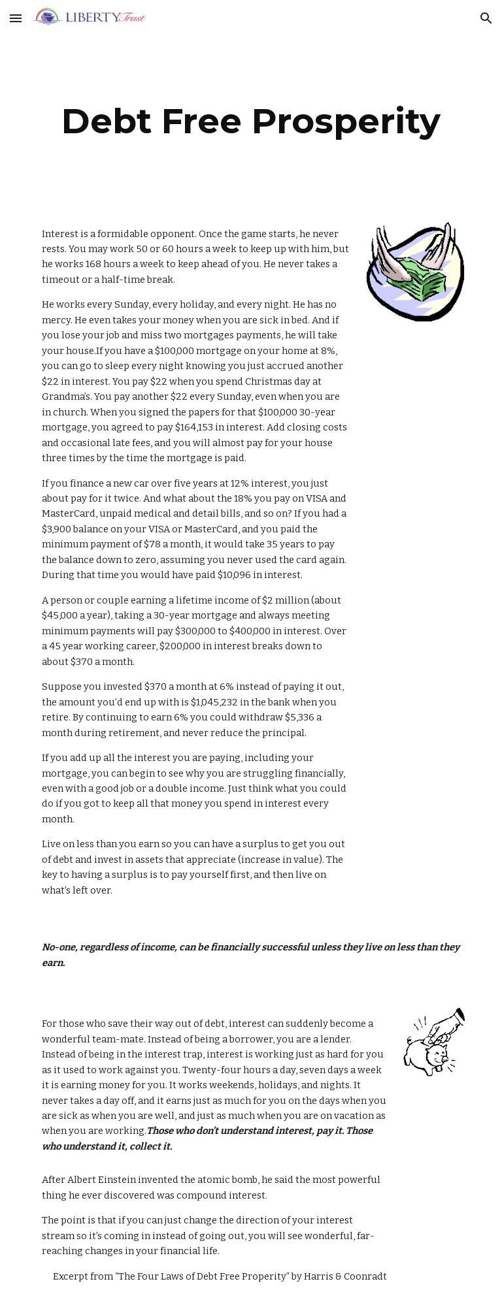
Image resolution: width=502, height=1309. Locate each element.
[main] (251, 121)
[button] (15, 18)
